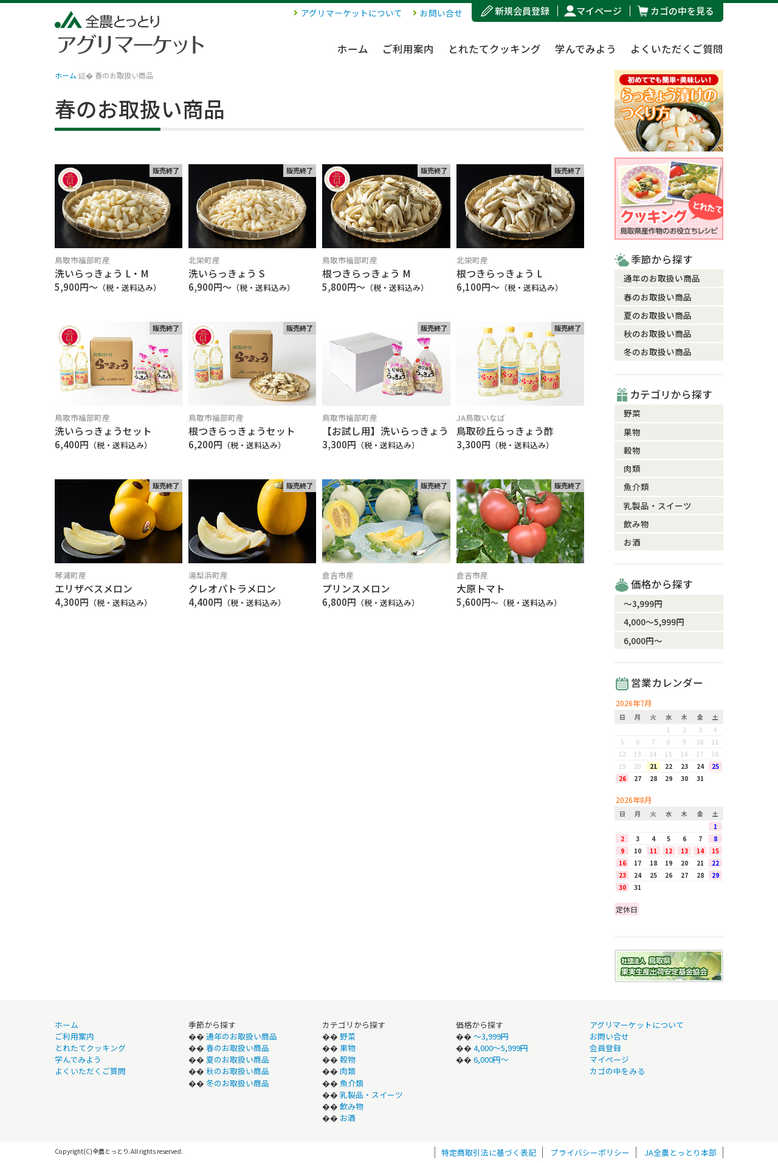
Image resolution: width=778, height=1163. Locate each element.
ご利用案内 (408, 48)
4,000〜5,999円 (654, 622)
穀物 (632, 450)
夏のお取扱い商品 (658, 315)
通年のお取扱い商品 (662, 278)
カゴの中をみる (617, 1071)
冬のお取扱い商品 (658, 351)
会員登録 (605, 1048)
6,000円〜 (643, 640)
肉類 (632, 468)
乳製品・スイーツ (658, 505)
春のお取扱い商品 (658, 297)
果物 (632, 432)
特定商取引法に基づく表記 (488, 1152)
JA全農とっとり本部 (680, 1152)
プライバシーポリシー (590, 1152)
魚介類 (636, 487)
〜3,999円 (643, 603)
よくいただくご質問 (676, 48)
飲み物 (636, 524)
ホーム (352, 48)
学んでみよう (585, 48)
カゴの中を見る (682, 10)
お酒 (632, 542)
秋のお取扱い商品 (658, 333)
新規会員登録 (522, 10)
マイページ (599, 10)
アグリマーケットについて (351, 13)
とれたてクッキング (494, 48)
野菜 (632, 413)
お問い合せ (441, 13)
